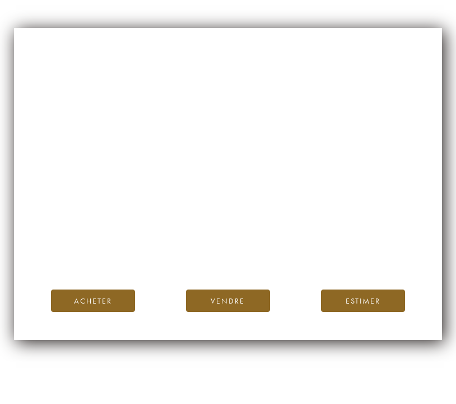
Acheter (93, 301)
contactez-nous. (294, 255)
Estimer (363, 301)
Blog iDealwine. (303, 242)
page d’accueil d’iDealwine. (363, 230)
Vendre (228, 301)
